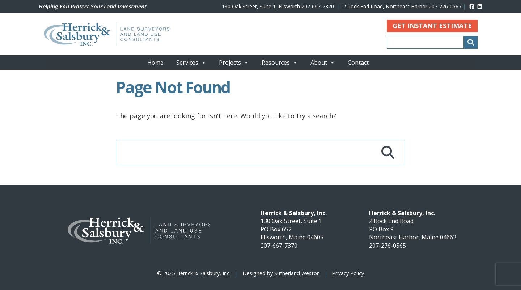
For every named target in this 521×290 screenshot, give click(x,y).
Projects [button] (234, 62)
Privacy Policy (348, 273)
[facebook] (472, 6)
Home (155, 63)
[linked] (479, 6)
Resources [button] (280, 62)
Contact (358, 63)
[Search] (471, 42)
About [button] (322, 62)
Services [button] (191, 62)
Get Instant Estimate (432, 25)
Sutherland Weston (297, 273)
